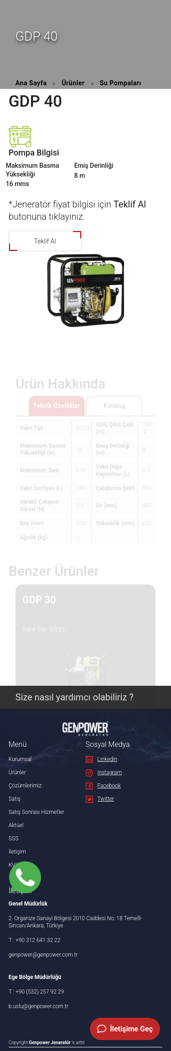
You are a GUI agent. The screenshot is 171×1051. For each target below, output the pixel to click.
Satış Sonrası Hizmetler (36, 812)
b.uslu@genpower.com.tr (38, 1006)
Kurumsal (20, 759)
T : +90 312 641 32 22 (35, 940)
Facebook (103, 785)
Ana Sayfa (31, 83)
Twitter (100, 799)
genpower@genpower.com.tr (43, 955)
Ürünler (73, 83)
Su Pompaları (120, 83)
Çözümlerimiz (25, 785)
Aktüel (16, 825)
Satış (15, 799)
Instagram (104, 772)
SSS (13, 838)
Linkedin (102, 759)
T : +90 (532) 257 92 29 (36, 992)
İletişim (17, 852)
